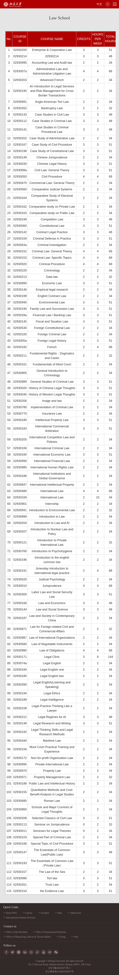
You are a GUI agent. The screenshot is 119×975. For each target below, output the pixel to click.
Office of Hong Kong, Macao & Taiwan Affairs (28, 937)
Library (28, 913)
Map (59, 913)
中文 (99, 4)
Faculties (45, 913)
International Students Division (20, 917)
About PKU (11, 913)
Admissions (75, 913)
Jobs (76, 937)
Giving (62, 937)
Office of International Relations (51, 932)
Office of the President (16, 932)
